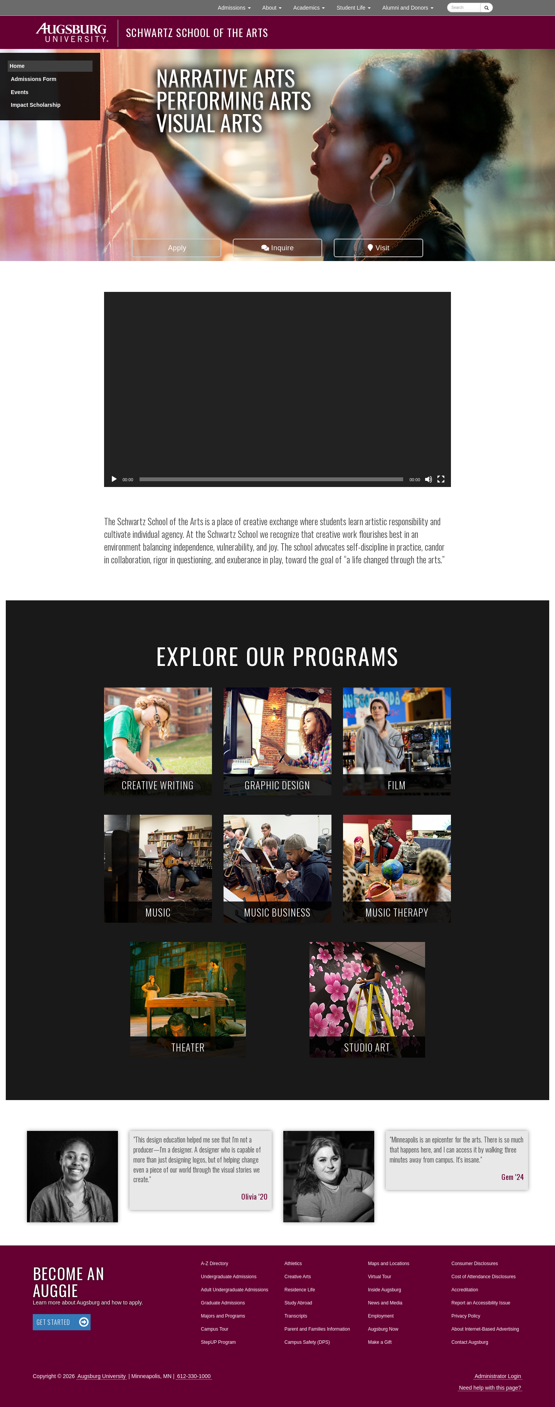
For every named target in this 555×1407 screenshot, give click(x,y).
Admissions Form (33, 79)
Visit (378, 248)
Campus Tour (214, 1329)
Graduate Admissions (223, 1303)
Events (20, 92)
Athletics (293, 1263)
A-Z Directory (214, 1263)
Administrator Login (497, 1376)
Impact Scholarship (36, 105)
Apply (176, 248)
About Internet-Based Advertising (485, 1329)
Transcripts (295, 1316)
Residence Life (299, 1289)
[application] (277, 389)
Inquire (277, 248)
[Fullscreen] (441, 479)
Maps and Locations (388, 1263)
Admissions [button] (237, 7)
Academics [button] (312, 7)
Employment (381, 1316)
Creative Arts (297, 1276)
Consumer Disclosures (474, 1263)
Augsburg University (101, 1376)
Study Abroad (298, 1303)
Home (17, 66)
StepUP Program (218, 1342)
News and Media (385, 1303)
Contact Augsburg (469, 1342)
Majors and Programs (222, 1314)
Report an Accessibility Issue (480, 1303)
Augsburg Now (383, 1329)
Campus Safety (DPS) (307, 1342)
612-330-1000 (193, 1376)
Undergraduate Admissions (228, 1276)
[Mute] (428, 479)
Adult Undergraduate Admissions (234, 1289)
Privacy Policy (465, 1316)
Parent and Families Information (317, 1329)
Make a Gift (380, 1342)
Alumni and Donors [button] (410, 7)
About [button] (275, 9)
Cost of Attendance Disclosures (483, 1276)
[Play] (114, 479)
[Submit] (486, 7)
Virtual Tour (379, 1276)
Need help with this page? (490, 1388)
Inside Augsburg (384, 1289)
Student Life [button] (356, 7)
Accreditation (464, 1289)
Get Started (53, 1322)
